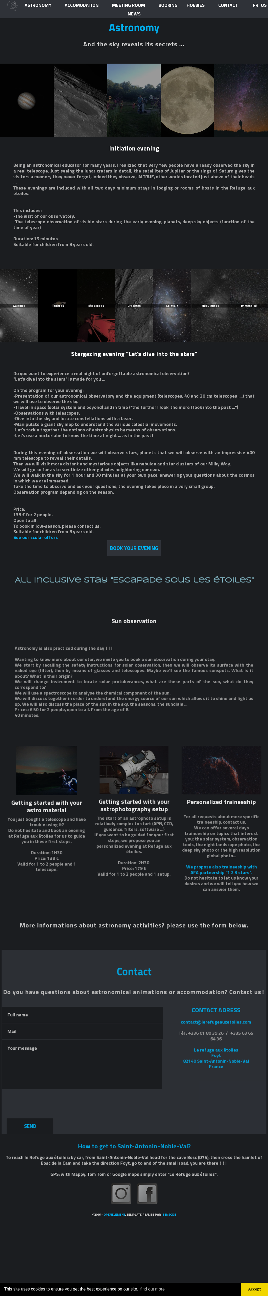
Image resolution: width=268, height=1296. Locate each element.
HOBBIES (196, 5)
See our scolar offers (35, 537)
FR (255, 5)
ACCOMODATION (82, 5)
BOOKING (168, 5)
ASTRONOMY (38, 5)
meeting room (128, 5)
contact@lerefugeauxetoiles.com (209, 1138)
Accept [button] (254, 1289)
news (134, 14)
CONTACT (227, 5)
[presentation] (49, 1210)
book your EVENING (134, 548)
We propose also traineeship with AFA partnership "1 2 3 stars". (213, 980)
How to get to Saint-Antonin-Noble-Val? (134, 1261)
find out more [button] (152, 1289)
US (264, 5)
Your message (86, 1177)
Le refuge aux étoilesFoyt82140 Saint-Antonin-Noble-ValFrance (209, 1171)
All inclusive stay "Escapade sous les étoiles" (134, 695)
